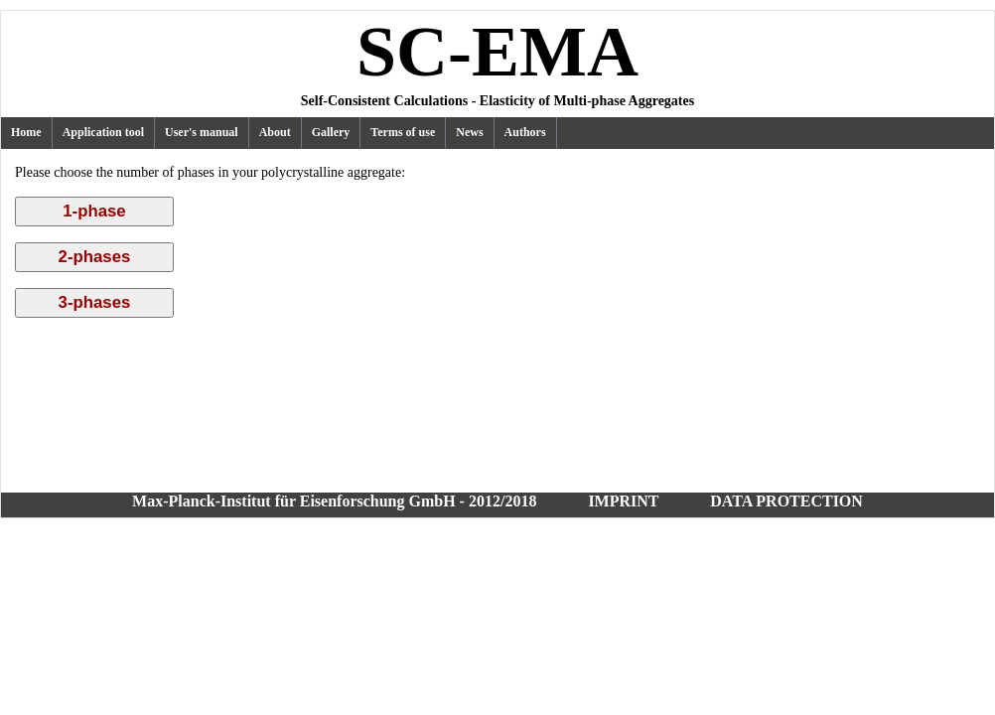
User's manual (201, 132)
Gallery (331, 132)
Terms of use (402, 132)
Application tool (103, 132)
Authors (525, 132)
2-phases (95, 256)
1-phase (94, 211)
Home (26, 132)
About (275, 132)
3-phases (95, 302)
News (469, 132)
